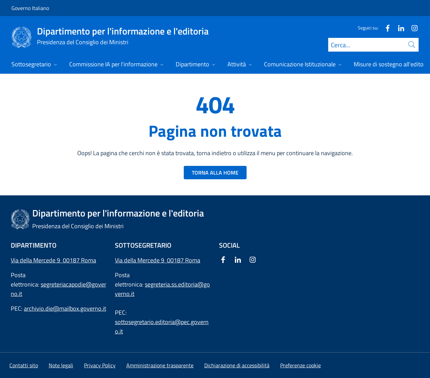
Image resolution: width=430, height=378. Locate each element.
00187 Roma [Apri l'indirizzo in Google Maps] (183, 260)
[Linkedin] (398, 27)
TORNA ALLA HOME (215, 173)
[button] (300, 365)
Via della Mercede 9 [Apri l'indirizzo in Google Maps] (141, 260)
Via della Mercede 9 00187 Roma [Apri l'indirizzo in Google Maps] (53, 260)
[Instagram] (412, 27)
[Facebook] (385, 27)
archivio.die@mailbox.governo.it (65, 308)
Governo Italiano (30, 8)
